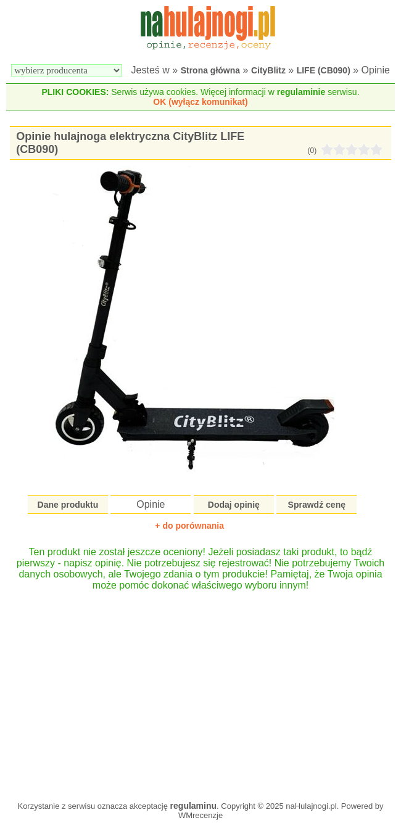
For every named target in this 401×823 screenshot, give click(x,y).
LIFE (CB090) (323, 70)
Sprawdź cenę (316, 505)
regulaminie (301, 92)
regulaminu (193, 806)
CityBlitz (268, 70)
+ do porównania (189, 526)
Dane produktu (68, 505)
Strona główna (210, 70)
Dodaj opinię (234, 505)
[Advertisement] (200, 689)
